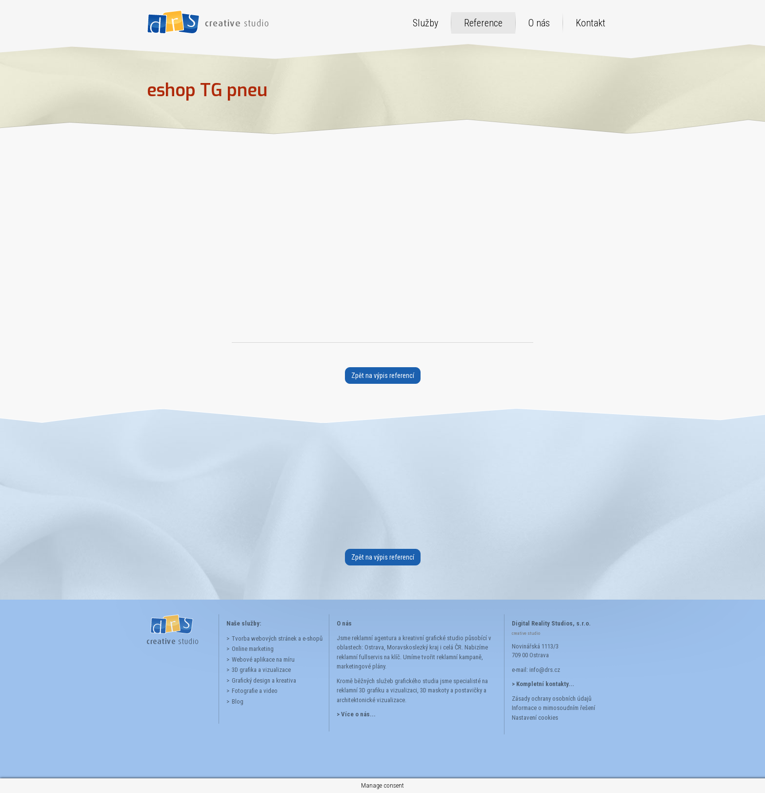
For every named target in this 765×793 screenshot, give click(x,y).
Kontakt (590, 23)
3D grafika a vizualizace (261, 669)
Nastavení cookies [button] (535, 717)
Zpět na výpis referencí (382, 375)
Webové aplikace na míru (263, 659)
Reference (483, 23)
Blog (237, 701)
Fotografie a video (255, 690)
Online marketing (253, 648)
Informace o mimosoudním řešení (553, 707)
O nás (539, 23)
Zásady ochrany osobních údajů (551, 698)
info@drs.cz (544, 669)
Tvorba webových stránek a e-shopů (277, 638)
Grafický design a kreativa (264, 680)
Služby (425, 23)
